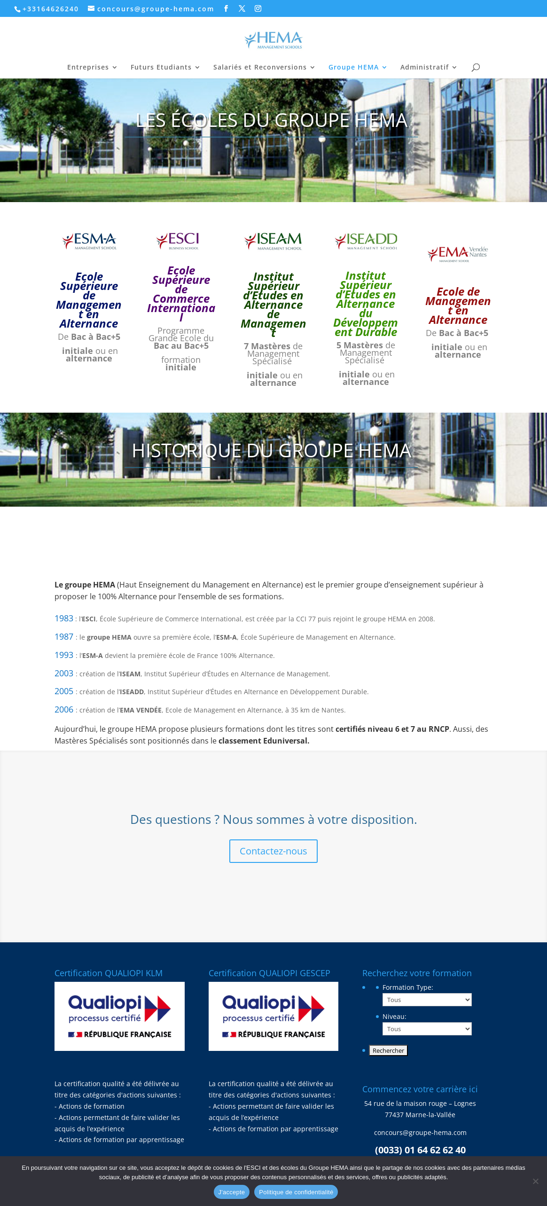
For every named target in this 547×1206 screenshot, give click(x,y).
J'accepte (232, 1192)
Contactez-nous (273, 851)
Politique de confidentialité (296, 1192)
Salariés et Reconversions (260, 67)
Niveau (394, 1016)
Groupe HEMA (353, 67)
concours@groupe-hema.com (420, 1132)
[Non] (535, 1181)
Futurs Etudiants (161, 67)
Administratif (424, 67)
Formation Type (408, 987)
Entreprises (88, 67)
